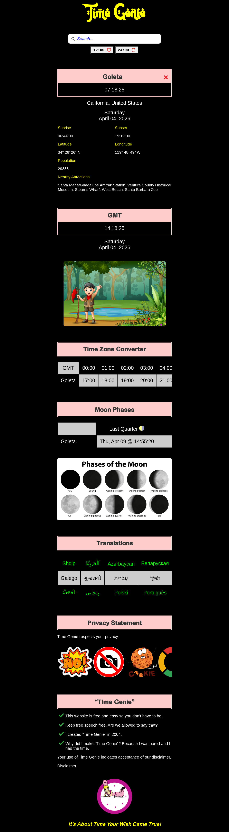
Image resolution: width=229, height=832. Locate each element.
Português (155, 592)
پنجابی (92, 592)
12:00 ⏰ (102, 50)
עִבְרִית (121, 578)
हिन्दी (155, 578)
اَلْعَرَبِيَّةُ (92, 563)
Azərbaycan (121, 564)
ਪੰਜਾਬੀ (69, 592)
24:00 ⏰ (127, 50)
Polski (121, 592)
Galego (69, 578)
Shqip (69, 563)
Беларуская (155, 563)
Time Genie (114, 13)
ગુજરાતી (92, 578)
